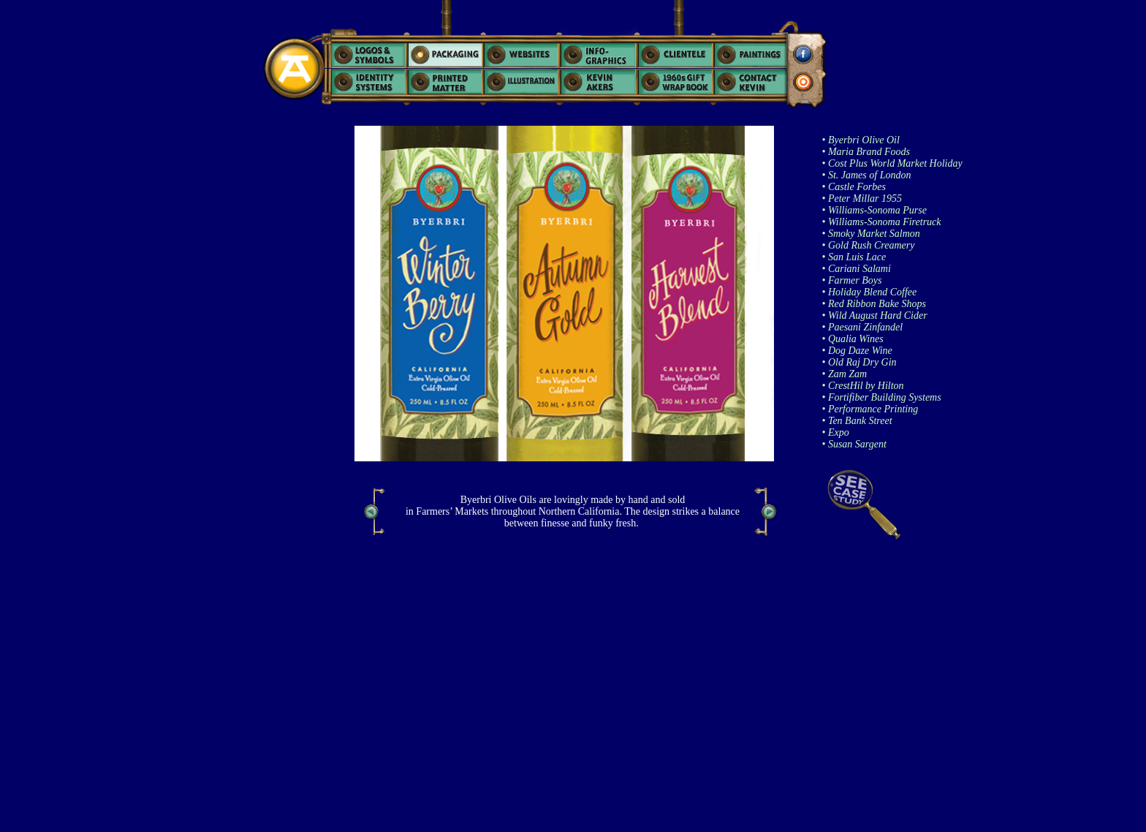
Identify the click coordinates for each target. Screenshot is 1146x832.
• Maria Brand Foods (866, 151)
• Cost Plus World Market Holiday (892, 163)
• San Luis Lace (854, 257)
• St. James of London (866, 175)
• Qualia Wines (853, 338)
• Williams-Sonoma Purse (874, 210)
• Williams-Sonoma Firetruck (881, 221)
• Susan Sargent (854, 444)
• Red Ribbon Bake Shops (874, 303)
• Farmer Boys (852, 280)
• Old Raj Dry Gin (859, 362)
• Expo (835, 432)
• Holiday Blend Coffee (869, 292)
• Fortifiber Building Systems (881, 397)
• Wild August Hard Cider (874, 315)
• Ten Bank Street (857, 420)
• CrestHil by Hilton (863, 385)
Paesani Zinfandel (864, 327)
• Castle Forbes (854, 186)
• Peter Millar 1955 (862, 198)
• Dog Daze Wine (857, 350)
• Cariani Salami (856, 268)
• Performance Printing (870, 409)
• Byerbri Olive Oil (861, 140)
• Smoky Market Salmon (871, 233)
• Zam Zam (845, 373)
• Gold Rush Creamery (868, 245)
